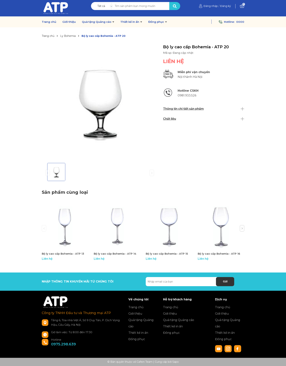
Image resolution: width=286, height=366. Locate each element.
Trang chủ (49, 22)
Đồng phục (156, 22)
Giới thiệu (69, 22)
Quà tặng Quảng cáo (97, 22)
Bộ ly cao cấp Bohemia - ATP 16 (219, 253)
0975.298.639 (63, 344)
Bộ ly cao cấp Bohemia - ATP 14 (115, 253)
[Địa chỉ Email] (190, 281)
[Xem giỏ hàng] (242, 6)
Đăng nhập (211, 6)
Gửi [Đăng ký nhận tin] (225, 281)
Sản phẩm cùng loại (65, 192)
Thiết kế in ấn (130, 22)
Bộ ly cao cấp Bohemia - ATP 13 (63, 253)
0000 (240, 22)
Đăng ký (225, 6)
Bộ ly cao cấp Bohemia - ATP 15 (167, 253)
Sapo (175, 361)
